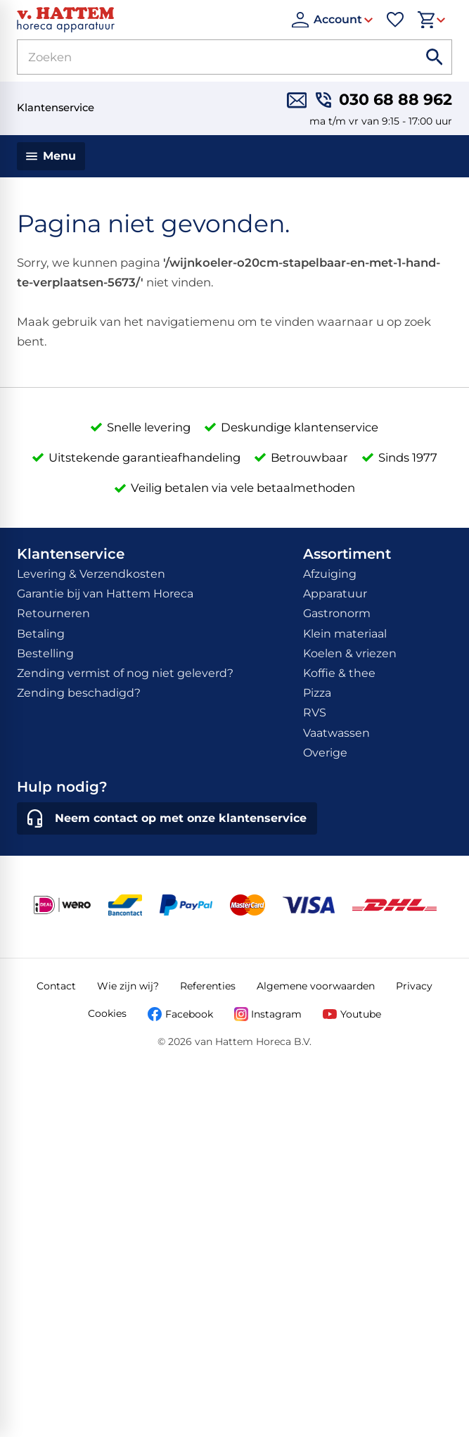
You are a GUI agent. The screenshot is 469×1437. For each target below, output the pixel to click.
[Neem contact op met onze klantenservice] (167, 818)
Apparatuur (335, 593)
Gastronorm (337, 613)
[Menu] (51, 156)
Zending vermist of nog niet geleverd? (125, 673)
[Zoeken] (201, 57)
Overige (325, 752)
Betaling (41, 633)
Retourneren (53, 613)
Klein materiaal (345, 633)
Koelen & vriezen (350, 653)
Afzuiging (329, 574)
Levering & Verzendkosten (91, 574)
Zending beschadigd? (79, 692)
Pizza (317, 692)
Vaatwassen (336, 733)
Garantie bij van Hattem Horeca (105, 593)
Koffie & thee (339, 673)
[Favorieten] (395, 19)
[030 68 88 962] (384, 100)
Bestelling (45, 653)
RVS (314, 712)
